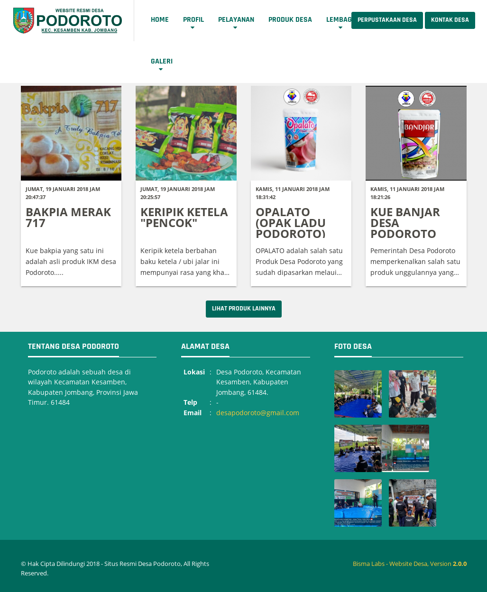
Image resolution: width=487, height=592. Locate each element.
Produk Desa (290, 20)
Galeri (162, 61)
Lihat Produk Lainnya (244, 308)
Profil (193, 20)
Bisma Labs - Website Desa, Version (410, 563)
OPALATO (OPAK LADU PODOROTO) (291, 222)
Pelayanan (236, 20)
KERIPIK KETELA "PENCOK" (184, 217)
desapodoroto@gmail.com (257, 412)
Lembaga (341, 20)
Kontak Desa (450, 20)
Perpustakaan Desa (387, 20)
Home (160, 20)
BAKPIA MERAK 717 (68, 217)
